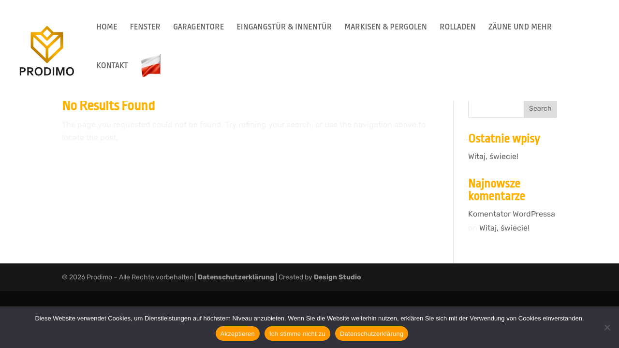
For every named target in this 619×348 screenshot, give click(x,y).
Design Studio (337, 277)
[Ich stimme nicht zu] (607, 327)
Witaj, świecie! (493, 156)
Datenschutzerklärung (236, 277)
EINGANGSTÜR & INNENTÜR (284, 28)
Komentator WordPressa (511, 213)
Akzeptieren (238, 333)
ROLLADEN (458, 28)
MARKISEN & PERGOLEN (385, 28)
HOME (106, 28)
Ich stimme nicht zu (297, 333)
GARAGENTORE (198, 28)
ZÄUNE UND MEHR (520, 28)
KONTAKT (112, 66)
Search (540, 108)
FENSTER (145, 28)
